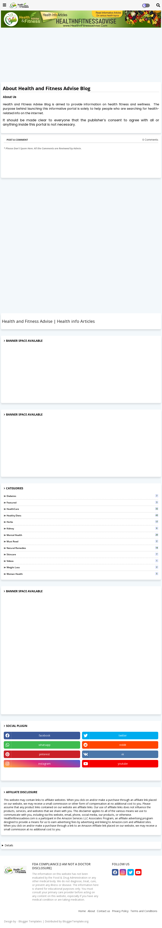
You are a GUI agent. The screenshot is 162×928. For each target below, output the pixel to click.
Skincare (82, 554)
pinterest (44, 754)
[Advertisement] (81, 55)
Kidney (82, 528)
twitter (123, 735)
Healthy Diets (82, 515)
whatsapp (44, 745)
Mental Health (82, 535)
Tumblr (42, 773)
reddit (122, 745)
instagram (44, 763)
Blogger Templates (30, 921)
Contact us (103, 911)
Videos (82, 561)
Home (82, 911)
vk (122, 754)
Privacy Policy (120, 911)
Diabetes (82, 496)
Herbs (82, 522)
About (91, 911)
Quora (120, 773)
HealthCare (82, 509)
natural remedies (82, 548)
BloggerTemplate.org (75, 921)
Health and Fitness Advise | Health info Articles (48, 321)
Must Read (82, 541)
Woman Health (82, 574)
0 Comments (150, 139)
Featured (82, 502)
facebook (44, 735)
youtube (123, 763)
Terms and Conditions (143, 911)
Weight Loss (82, 567)
